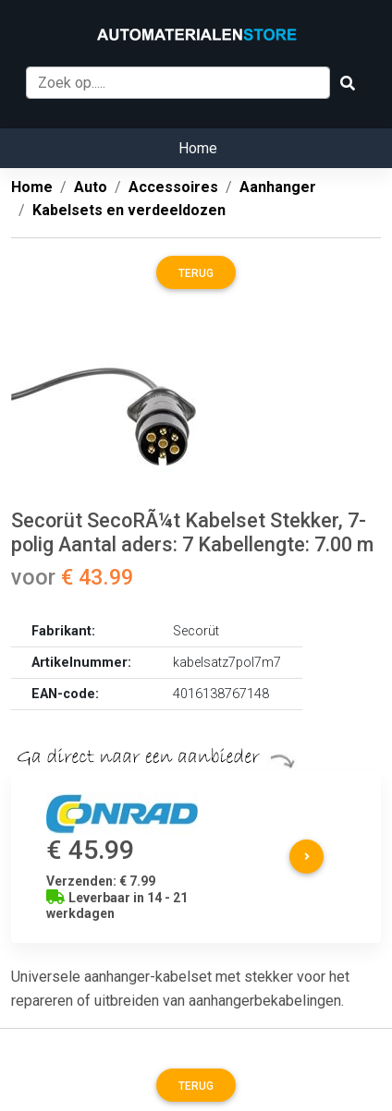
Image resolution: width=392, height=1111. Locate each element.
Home (197, 148)
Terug (196, 273)
